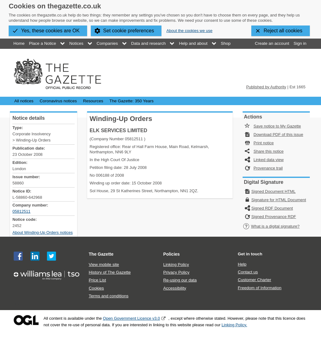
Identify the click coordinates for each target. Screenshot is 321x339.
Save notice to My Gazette (277, 126)
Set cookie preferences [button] (128, 30)
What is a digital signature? (271, 226)
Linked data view (269, 159)
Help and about (193, 43)
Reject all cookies (283, 30)
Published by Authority (266, 87)
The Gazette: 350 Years (131, 101)
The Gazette (101, 254)
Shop (226, 43)
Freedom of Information (259, 288)
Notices (76, 43)
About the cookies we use (189, 30)
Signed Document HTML (273, 191)
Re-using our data (180, 280)
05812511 (21, 211)
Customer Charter (254, 279)
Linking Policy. (234, 325)
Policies (171, 254)
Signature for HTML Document (278, 199)
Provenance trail (268, 168)
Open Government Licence (26, 320)
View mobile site (104, 264)
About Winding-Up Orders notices (42, 232)
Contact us (248, 272)
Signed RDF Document (272, 208)
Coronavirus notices (58, 101)
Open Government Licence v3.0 (131, 318)
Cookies (96, 288)
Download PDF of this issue (278, 134)
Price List (97, 280)
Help (242, 264)
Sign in (300, 43)
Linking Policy (176, 264)
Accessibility (174, 288)
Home (19, 43)
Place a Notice (42, 43)
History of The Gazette (110, 272)
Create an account (272, 43)
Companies (107, 43)
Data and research (148, 43)
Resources (93, 101)
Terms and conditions (108, 296)
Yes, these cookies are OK (50, 30)
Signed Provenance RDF (273, 216)
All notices (24, 101)
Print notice (264, 143)
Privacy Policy (176, 272)
